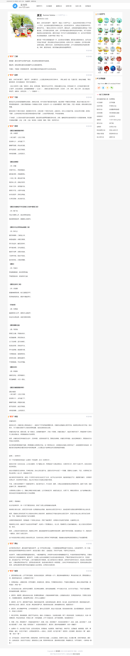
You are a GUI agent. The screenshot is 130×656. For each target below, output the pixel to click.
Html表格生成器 (114, 113)
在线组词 (99, 116)
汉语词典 (99, 113)
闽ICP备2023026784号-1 (58, 654)
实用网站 (112, 99)
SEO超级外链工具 (102, 99)
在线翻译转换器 (114, 109)
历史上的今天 (113, 130)
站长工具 (78, 6)
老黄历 (99, 120)
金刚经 (99, 126)
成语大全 (112, 137)
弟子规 (111, 123)
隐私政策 (69, 654)
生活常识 (112, 116)
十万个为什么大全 (115, 120)
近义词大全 (100, 137)
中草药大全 (112, 106)
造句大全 (99, 123)
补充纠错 (89, 50)
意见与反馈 (76, 654)
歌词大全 (99, 109)
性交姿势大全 (101, 130)
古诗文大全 (112, 126)
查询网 (58, 651)
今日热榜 (99, 102)
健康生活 (59, 6)
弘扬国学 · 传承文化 (30, 1)
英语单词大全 (113, 133)
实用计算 (69, 6)
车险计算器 (100, 133)
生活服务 (49, 6)
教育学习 (39, 6)
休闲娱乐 (88, 6)
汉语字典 (99, 106)
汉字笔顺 (112, 102)
